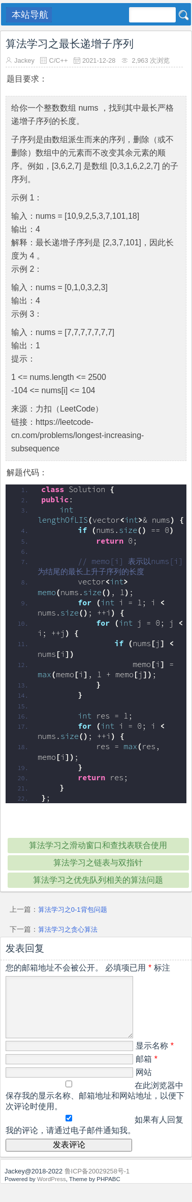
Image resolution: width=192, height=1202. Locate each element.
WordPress (51, 1191)
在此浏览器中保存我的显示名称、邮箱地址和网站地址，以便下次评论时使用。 (95, 1108)
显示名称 (155, 1058)
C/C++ (58, 60)
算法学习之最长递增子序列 (70, 43)
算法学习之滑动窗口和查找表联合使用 (98, 845)
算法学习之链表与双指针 (98, 862)
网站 (144, 1084)
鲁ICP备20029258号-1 (97, 1183)
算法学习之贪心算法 (68, 929)
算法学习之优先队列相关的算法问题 (98, 880)
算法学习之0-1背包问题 (72, 909)
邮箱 (146, 1071)
